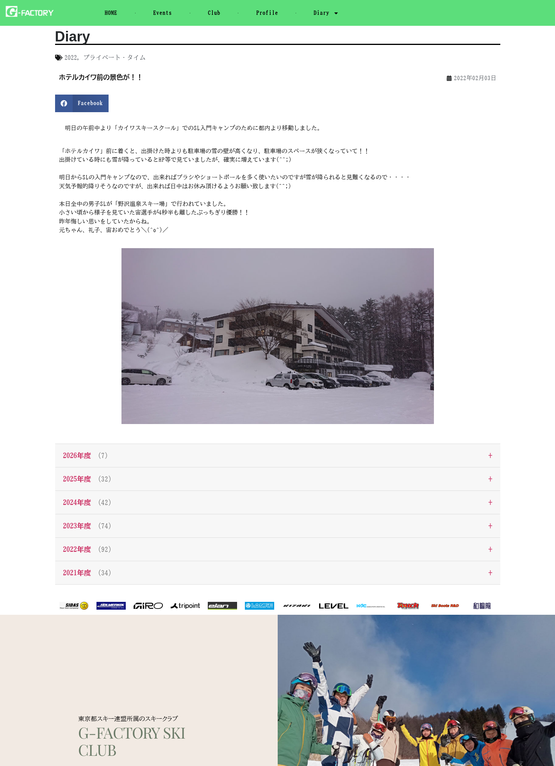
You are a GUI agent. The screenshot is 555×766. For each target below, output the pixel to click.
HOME (111, 13)
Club (214, 13)
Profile (267, 13)
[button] (82, 103)
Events (162, 13)
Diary (326, 13)
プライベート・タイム (114, 57)
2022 (70, 57)
